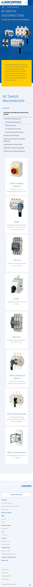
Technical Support (5, 544)
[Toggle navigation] (30, 2)
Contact (4, 538)
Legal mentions (5, 579)
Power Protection (5, 509)
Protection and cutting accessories (14, 151)
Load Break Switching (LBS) (12, 119)
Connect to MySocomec (8, 557)
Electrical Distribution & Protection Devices (16, 113)
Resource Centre (6, 512)
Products (4, 500)
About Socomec (6, 525)
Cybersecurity (5, 547)
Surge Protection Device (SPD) (13, 144)
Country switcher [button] (16, 494)
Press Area (3, 519)
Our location (4, 535)
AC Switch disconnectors (13, 122)
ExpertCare (4, 560)
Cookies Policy (5, 569)
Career (2, 531)
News (3, 516)
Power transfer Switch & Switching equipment (14, 140)
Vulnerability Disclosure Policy (8, 554)
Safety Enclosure (10, 125)
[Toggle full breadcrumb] (3, 7)
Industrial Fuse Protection (11, 135)
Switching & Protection (6, 503)
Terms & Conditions (6, 576)
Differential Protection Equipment (14, 148)
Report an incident (5, 550)
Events (3, 522)
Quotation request (5, 541)
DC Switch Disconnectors (13, 129)
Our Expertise (4, 528)
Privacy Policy (5, 572)
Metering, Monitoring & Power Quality (10, 506)
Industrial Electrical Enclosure (14, 132)
